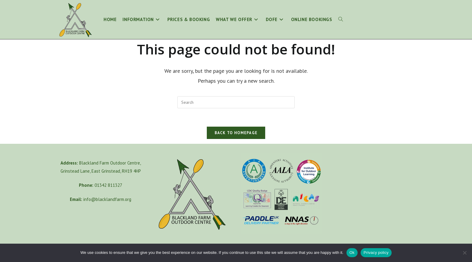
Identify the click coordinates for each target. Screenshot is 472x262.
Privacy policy (376, 252)
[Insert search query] (236, 102)
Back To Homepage (236, 132)
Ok (352, 252)
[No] (464, 253)
